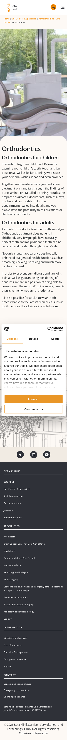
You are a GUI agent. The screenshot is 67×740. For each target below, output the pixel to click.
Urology (8, 618)
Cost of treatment (13, 645)
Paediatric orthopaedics (16, 597)
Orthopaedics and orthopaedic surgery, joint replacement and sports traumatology (33, 588)
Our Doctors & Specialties (23, 18)
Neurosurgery (11, 579)
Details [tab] (33, 338)
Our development (12, 503)
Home (6, 18)
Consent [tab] (12, 338)
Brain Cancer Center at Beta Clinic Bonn (24, 543)
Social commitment (13, 496)
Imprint (7, 666)
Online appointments (14, 696)
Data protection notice (15, 659)
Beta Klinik (9, 481)
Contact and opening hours (17, 683)
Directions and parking (15, 637)
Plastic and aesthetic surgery (18, 604)
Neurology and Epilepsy (16, 572)
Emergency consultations (16, 690)
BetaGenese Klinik (13, 517)
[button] (62, 7)
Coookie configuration (33, 733)
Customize (33, 408)
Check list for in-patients (16, 652)
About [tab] (55, 338)
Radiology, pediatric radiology (19, 611)
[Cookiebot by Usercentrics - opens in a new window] (48, 329)
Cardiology (9, 550)
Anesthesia (9, 536)
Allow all (33, 399)
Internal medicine (12, 565)
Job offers (8, 510)
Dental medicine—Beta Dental (19, 558)
